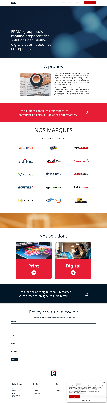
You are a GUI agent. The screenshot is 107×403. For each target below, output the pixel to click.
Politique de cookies (86, 400)
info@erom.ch (16, 390)
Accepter (74, 397)
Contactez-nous (90, 2)
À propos (63, 2)
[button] (104, 383)
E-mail (13, 343)
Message (14, 321)
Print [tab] (64, 138)
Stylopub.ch (58, 390)
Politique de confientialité (25, 399)
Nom (13, 335)
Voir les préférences (98, 397)
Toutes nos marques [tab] (47, 138)
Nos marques (69, 2)
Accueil (58, 2)
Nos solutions (77, 2)
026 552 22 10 (16, 389)
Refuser (86, 397)
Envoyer (14, 359)
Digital (73, 266)
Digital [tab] (58, 138)
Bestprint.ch (59, 389)
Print (33, 266)
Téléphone (14, 351)
